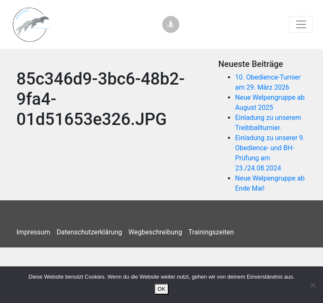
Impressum (33, 232)
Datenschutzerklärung (89, 232)
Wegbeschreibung (155, 232)
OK (162, 289)
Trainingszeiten (211, 232)
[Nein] (312, 285)
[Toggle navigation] (301, 24)
